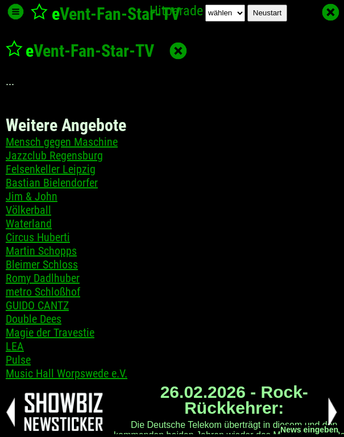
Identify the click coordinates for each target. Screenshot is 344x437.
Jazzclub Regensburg (54, 155)
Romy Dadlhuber (43, 278)
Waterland (29, 223)
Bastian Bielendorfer (52, 183)
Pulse (18, 360)
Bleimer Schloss (42, 264)
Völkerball (28, 210)
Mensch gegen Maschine (62, 142)
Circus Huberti (38, 237)
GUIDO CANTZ (37, 305)
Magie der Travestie (50, 332)
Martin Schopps (41, 251)
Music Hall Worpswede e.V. (66, 373)
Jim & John (31, 196)
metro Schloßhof (43, 292)
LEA (15, 346)
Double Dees (33, 319)
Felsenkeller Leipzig (51, 169)
